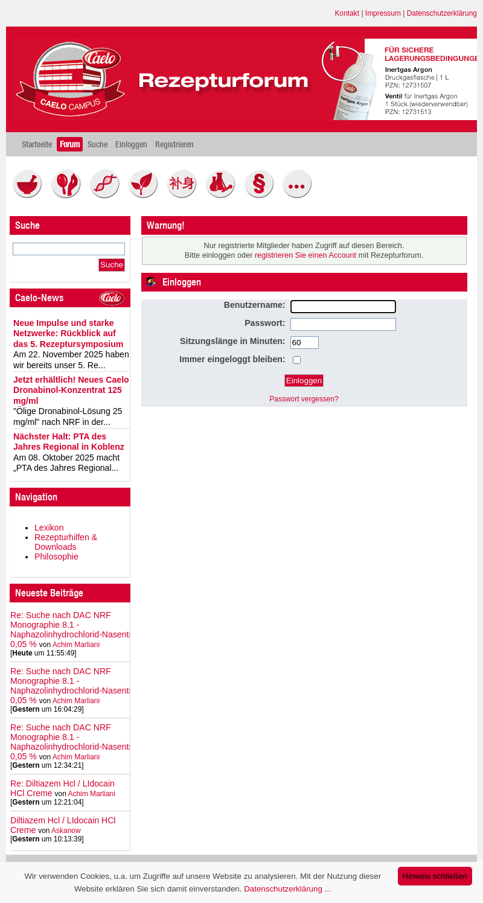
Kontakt (347, 13)
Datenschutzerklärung (442, 13)
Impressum (383, 13)
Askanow (66, 830)
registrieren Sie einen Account (305, 255)
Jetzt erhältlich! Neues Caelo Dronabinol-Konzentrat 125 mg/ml (71, 390)
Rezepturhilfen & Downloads (65, 542)
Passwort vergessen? (303, 399)
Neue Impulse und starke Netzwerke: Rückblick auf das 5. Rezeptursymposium (68, 333)
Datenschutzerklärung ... (287, 888)
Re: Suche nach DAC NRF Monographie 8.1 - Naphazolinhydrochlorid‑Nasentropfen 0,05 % (81, 629)
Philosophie (56, 556)
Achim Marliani (76, 644)
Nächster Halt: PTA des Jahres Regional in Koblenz (68, 442)
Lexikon (49, 527)
